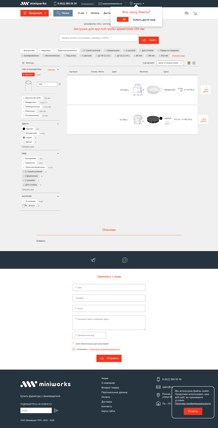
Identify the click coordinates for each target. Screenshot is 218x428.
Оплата (95, 13)
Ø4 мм (139, 53)
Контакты (106, 404)
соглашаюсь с (98, 347)
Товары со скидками (169, 48)
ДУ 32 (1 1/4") (123, 53)
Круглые (29, 72)
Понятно (193, 411)
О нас (81, 13)
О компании (108, 380)
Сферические (113, 48)
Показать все (28, 144)
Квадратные (30, 100)
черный (28, 126)
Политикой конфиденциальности (105, 347)
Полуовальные (32, 113)
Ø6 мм (151, 53)
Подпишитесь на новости (36, 402)
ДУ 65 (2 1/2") (104, 53)
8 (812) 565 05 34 (65, 4)
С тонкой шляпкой (92, 48)
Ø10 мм (164, 53)
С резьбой (130, 48)
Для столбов (147, 48)
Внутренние (29, 48)
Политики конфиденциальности (193, 403)
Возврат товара (110, 385)
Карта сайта (108, 408)
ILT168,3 (73, 97)
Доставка (109, 13)
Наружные (46, 48)
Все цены (186, 80)
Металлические (52, 53)
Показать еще (178, 53)
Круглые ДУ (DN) (33, 95)
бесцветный (30, 131)
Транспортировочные (67, 48)
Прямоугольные (32, 104)
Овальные (30, 108)
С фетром (86, 53)
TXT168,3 (73, 81)
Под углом (71, 53)
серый (27, 135)
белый (27, 139)
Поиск (63, 13)
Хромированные (31, 53)
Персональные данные (114, 390)
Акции (104, 376)
